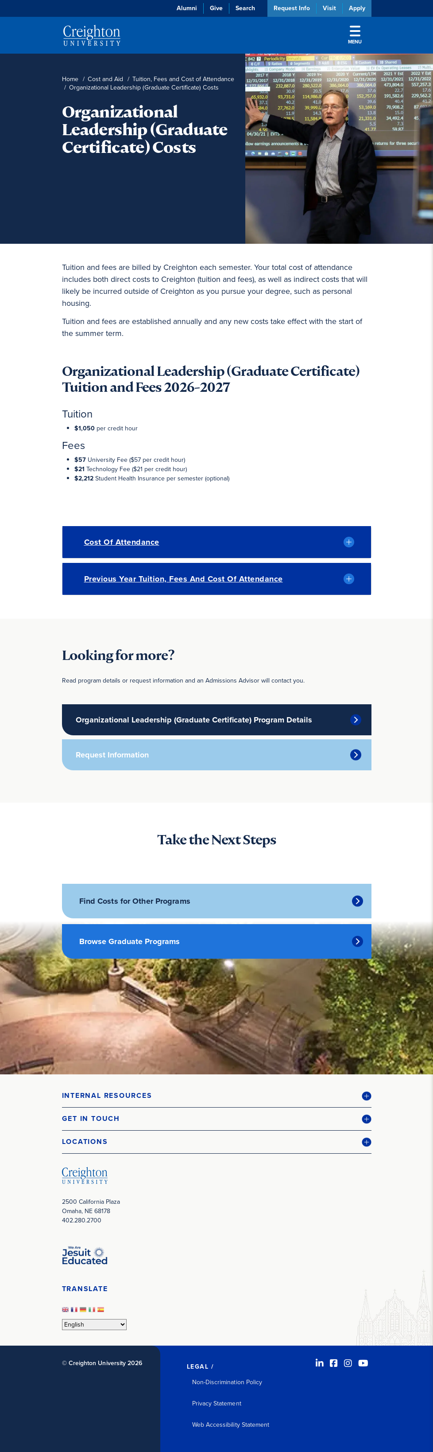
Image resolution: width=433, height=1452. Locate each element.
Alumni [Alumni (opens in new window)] (187, 8)
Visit (329, 8)
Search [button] (245, 8)
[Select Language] (94, 1324)
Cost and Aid (105, 79)
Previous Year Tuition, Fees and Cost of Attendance (183, 579)
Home (70, 79)
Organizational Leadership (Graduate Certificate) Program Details (194, 720)
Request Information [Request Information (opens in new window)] (112, 755)
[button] (216, 1096)
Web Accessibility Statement (231, 1424)
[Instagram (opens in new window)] (348, 1363)
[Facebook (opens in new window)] (334, 1363)
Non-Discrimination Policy (227, 1382)
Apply (357, 8)
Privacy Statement (216, 1403)
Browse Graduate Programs (129, 941)
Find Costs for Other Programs (134, 901)
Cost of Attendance (121, 542)
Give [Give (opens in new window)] (216, 8)
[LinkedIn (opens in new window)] (320, 1363)
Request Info (292, 8)
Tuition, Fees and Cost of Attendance (183, 79)
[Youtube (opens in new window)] (363, 1363)
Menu (355, 35)
